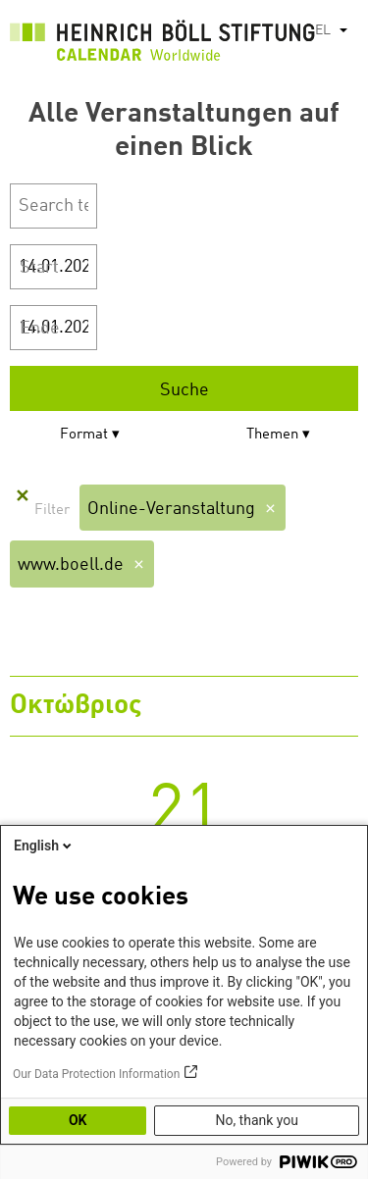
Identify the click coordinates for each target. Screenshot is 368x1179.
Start (39, 268)
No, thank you (256, 1120)
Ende (40, 328)
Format (84, 435)
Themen (272, 435)
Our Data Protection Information (96, 1074)
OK (78, 1120)
